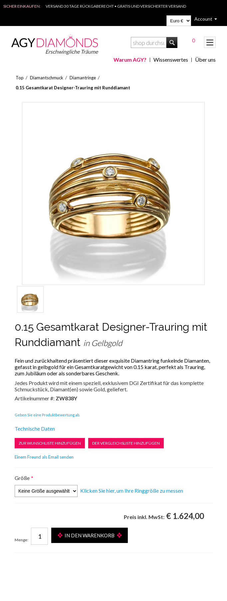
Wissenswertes (170, 59)
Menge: (21, 539)
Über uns (205, 59)
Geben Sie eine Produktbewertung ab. (47, 415)
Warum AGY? (130, 59)
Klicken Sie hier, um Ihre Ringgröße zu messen (131, 490)
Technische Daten (35, 428)
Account (203, 19)
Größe (22, 478)
